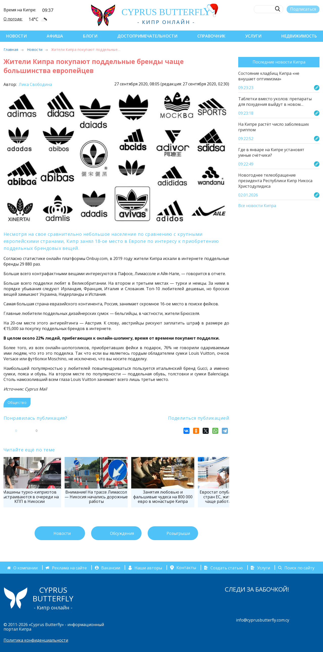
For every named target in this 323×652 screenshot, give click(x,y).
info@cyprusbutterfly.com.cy (262, 620)
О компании (25, 567)
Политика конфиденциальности (36, 640)
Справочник (211, 36)
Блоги (90, 36)
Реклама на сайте (69, 567)
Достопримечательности (147, 36)
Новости (16, 36)
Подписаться (303, 9)
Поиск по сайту (299, 567)
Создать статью (226, 567)
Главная (11, 49)
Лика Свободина (35, 84)
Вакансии (110, 567)
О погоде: (13, 19)
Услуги (253, 36)
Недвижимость (299, 36)
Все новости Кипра (257, 205)
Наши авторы (148, 567)
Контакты (186, 567)
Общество (17, 402)
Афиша (55, 36)
